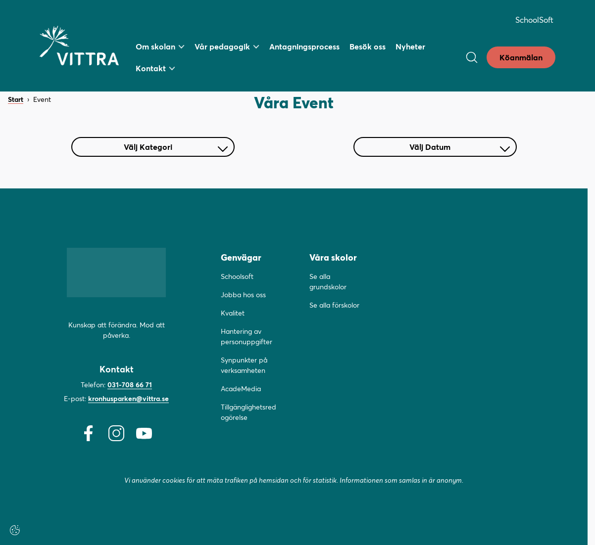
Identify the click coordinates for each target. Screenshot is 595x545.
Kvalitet (233, 313)
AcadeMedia (241, 388)
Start (15, 99)
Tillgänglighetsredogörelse (248, 412)
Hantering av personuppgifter (246, 336)
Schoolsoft (237, 276)
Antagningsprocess (304, 46)
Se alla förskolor (334, 305)
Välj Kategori (176, 146)
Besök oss (367, 46)
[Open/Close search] (472, 57)
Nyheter (410, 46)
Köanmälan (521, 57)
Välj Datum (459, 146)
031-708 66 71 (129, 384)
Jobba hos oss (243, 294)
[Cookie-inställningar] (15, 530)
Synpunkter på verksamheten (244, 365)
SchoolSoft (534, 19)
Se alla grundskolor (328, 281)
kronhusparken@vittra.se (128, 398)
